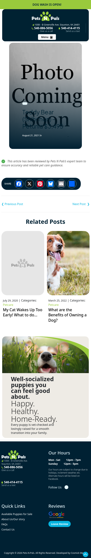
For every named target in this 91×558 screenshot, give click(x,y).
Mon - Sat (54, 460)
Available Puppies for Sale (16, 514)
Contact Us (7, 529)
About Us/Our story (13, 519)
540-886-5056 (42, 29)
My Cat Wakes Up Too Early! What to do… (22, 312)
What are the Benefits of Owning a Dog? (67, 315)
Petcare (8, 305)
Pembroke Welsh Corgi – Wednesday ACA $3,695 (23, 204)
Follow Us (55, 487)
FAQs (4, 524)
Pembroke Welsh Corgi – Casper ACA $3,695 (68, 204)
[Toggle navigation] (47, 37)
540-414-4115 (69, 29)
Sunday (53, 463)
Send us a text (73, 31)
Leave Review (59, 524)
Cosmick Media (78, 553)
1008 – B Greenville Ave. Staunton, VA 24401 (56, 24)
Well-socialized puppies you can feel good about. (32, 388)
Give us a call (46, 31)
